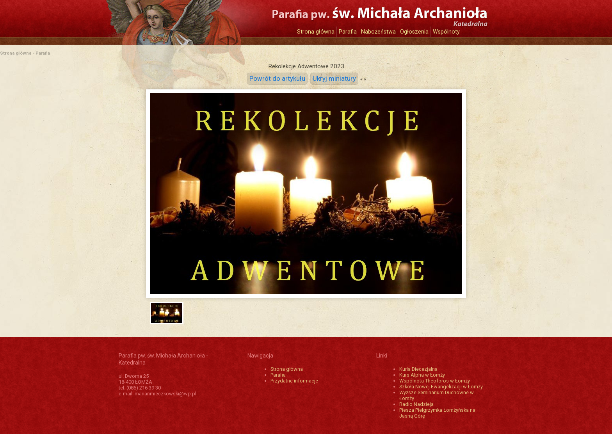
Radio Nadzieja (416, 404)
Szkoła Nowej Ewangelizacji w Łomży (441, 387)
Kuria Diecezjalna (418, 369)
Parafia (348, 31)
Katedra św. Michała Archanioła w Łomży (191, 18)
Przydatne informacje (294, 381)
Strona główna (315, 31)
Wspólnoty (446, 31)
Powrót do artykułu (277, 78)
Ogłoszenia (414, 31)
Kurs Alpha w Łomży (422, 375)
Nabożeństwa (378, 31)
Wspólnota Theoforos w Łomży (434, 381)
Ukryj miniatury (334, 78)
